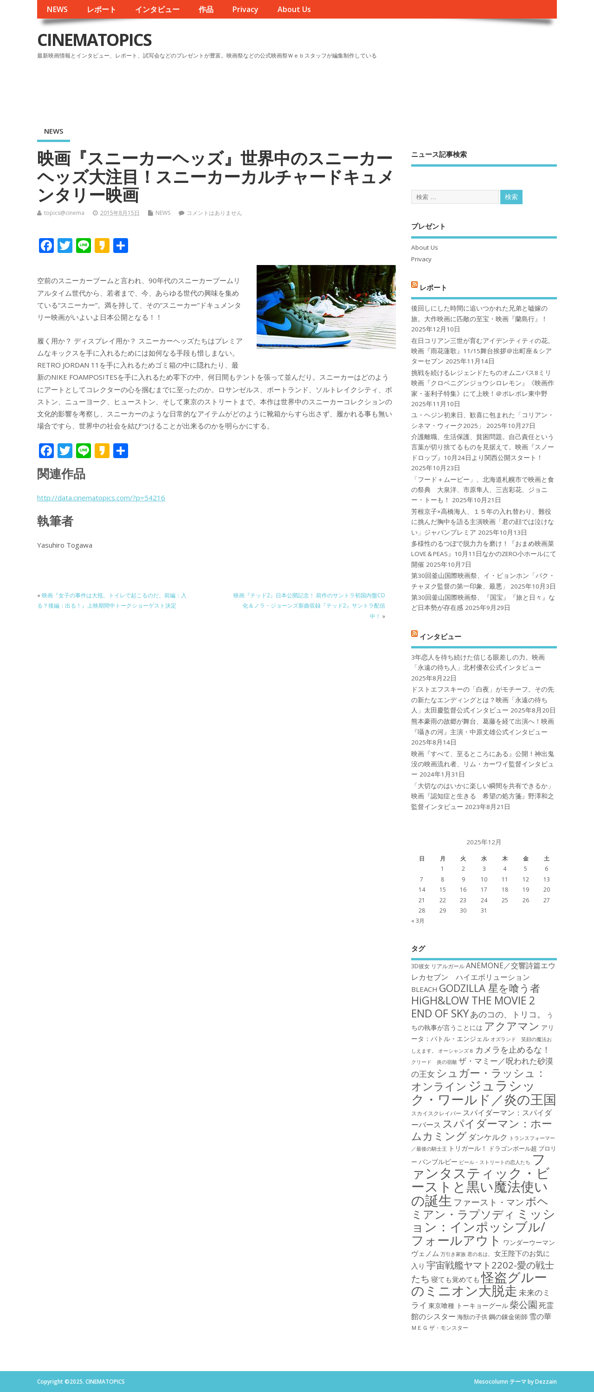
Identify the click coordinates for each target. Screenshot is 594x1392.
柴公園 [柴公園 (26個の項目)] (523, 1304)
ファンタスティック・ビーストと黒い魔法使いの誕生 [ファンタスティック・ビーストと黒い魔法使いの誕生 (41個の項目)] (480, 1179)
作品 (206, 9)
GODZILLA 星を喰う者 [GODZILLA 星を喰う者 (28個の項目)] (489, 988)
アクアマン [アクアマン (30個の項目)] (512, 1025)
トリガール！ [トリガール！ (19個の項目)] (467, 1148)
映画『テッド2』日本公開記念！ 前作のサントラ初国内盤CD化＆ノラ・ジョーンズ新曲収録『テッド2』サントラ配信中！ (309, 605)
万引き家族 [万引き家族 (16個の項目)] (453, 1254)
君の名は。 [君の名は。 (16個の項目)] (480, 1254)
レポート (101, 9)
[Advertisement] (380, 88)
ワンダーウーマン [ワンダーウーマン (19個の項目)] (529, 1242)
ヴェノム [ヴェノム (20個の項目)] (425, 1253)
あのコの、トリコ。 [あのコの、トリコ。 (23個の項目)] (507, 1014)
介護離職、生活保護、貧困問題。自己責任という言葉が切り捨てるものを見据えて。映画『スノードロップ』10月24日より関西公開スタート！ (482, 447)
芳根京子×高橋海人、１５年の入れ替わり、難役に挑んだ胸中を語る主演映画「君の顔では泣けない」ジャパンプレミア (482, 522)
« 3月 (418, 921)
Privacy (245, 9)
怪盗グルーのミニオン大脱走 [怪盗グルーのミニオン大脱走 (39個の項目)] (479, 1283)
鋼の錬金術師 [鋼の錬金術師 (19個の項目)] (508, 1316)
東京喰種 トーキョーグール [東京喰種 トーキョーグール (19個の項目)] (468, 1305)
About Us (294, 9)
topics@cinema (64, 213)
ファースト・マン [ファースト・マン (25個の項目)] (488, 1202)
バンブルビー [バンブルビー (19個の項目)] (438, 1161)
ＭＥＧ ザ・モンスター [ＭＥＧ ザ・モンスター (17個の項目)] (439, 1328)
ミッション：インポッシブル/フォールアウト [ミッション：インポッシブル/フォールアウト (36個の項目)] (483, 1227)
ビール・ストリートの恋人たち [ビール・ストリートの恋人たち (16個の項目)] (494, 1162)
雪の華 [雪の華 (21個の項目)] (540, 1316)
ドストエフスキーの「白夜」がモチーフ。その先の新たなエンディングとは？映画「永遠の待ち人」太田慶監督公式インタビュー (482, 699)
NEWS (57, 9)
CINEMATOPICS (94, 39)
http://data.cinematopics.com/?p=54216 (101, 497)
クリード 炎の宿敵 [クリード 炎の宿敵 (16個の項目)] (434, 1062)
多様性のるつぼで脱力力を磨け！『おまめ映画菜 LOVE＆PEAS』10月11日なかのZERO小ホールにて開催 (483, 554)
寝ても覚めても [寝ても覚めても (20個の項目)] (455, 1279)
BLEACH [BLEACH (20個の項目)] (424, 989)
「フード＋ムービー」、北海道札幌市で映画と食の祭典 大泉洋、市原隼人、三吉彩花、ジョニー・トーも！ (482, 490)
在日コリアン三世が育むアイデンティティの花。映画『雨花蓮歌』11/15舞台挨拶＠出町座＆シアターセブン (482, 351)
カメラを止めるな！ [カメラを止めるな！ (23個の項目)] (512, 1049)
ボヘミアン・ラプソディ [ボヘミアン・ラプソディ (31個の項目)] (480, 1207)
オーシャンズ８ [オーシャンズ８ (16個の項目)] (456, 1051)
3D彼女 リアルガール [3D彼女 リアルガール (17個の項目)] (438, 966)
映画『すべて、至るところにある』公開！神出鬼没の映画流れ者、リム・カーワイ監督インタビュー (482, 764)
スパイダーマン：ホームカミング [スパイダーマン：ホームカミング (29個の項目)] (481, 1129)
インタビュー (157, 9)
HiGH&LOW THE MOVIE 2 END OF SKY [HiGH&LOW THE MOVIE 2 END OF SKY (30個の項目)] (473, 1006)
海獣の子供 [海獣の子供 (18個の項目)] (472, 1317)
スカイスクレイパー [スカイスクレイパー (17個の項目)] (436, 1113)
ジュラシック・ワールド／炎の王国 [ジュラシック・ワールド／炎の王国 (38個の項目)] (483, 1091)
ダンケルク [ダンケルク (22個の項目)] (488, 1137)
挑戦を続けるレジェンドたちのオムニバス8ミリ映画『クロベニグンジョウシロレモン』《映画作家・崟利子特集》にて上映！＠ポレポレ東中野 (482, 383)
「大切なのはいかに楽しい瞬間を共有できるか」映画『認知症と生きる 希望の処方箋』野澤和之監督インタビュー (482, 796)
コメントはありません (214, 213)
